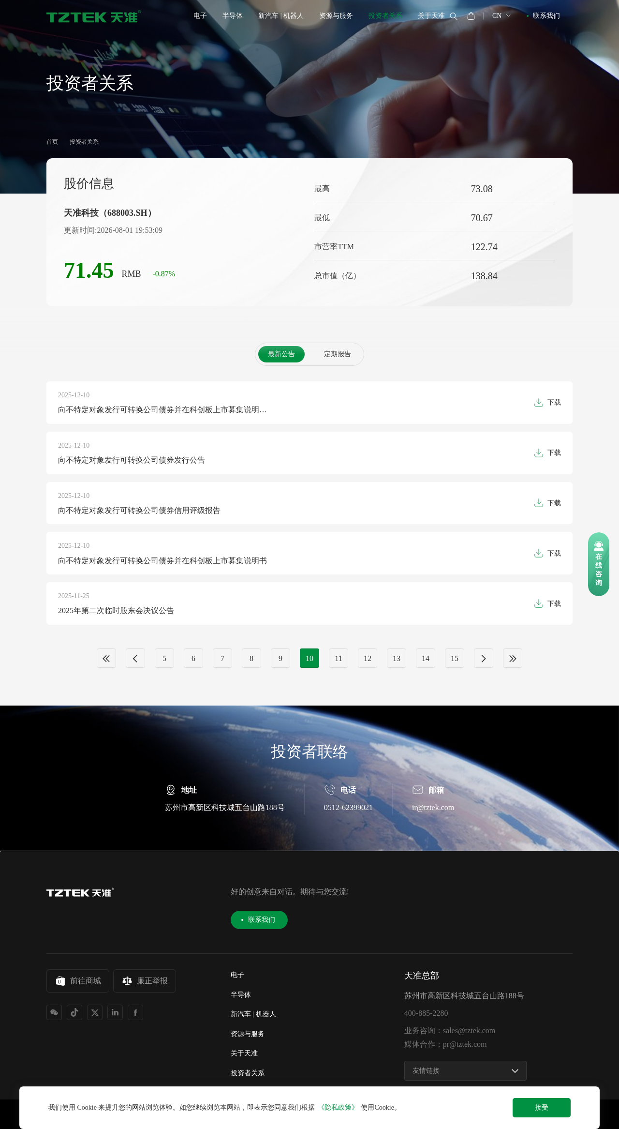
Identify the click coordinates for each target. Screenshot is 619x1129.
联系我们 (546, 15)
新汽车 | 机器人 (281, 15)
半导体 (232, 15)
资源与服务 (336, 15)
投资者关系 (385, 15)
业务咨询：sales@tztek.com (449, 1031)
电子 (200, 15)
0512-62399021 (348, 836)
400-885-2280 (426, 1013)
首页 (52, 141)
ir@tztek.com (433, 836)
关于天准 (431, 15)
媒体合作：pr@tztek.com (445, 1044)
